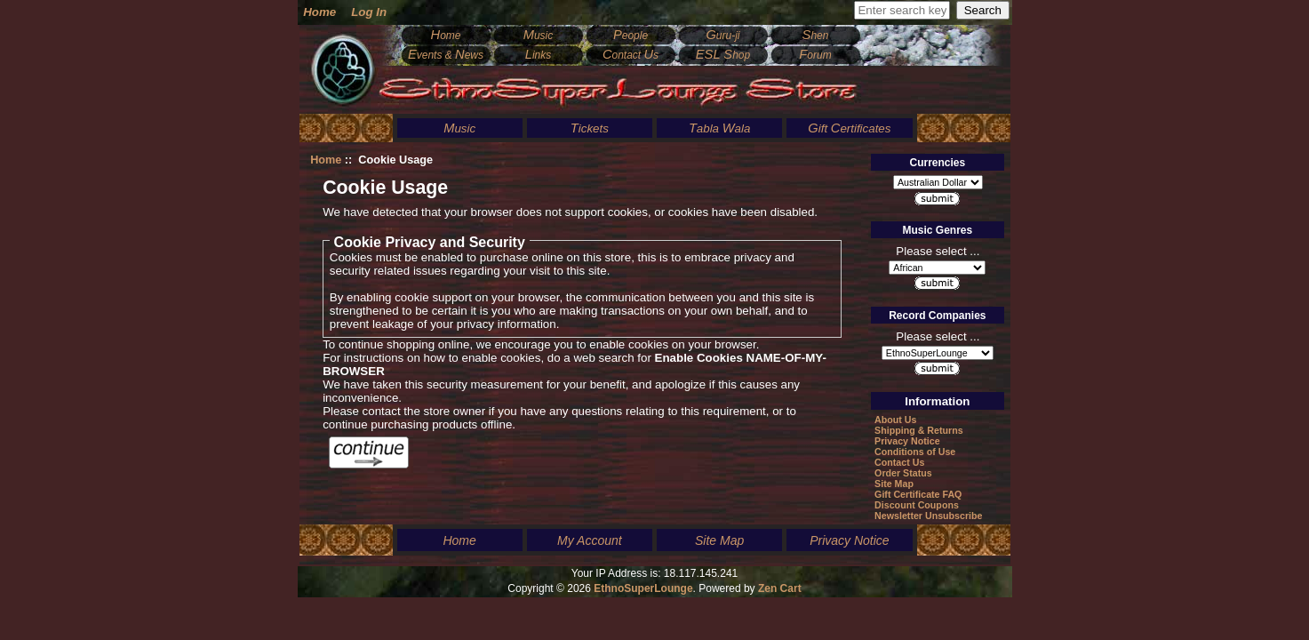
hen (815, 35)
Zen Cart (780, 588)
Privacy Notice (906, 441)
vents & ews (445, 55)
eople (630, 35)
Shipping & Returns (918, 430)
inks (538, 55)
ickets (590, 128)
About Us (895, 419)
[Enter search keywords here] (902, 10)
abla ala (720, 128)
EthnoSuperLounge (643, 588)
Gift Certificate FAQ (918, 494)
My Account (589, 540)
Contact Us (899, 462)
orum (815, 55)
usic (538, 35)
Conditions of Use (914, 451)
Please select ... (937, 250)
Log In (369, 12)
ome (446, 35)
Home (319, 12)
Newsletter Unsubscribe (928, 515)
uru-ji (722, 35)
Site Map (894, 483)
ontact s (630, 55)
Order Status (903, 473)
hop (723, 55)
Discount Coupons (916, 505)
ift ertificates (849, 128)
